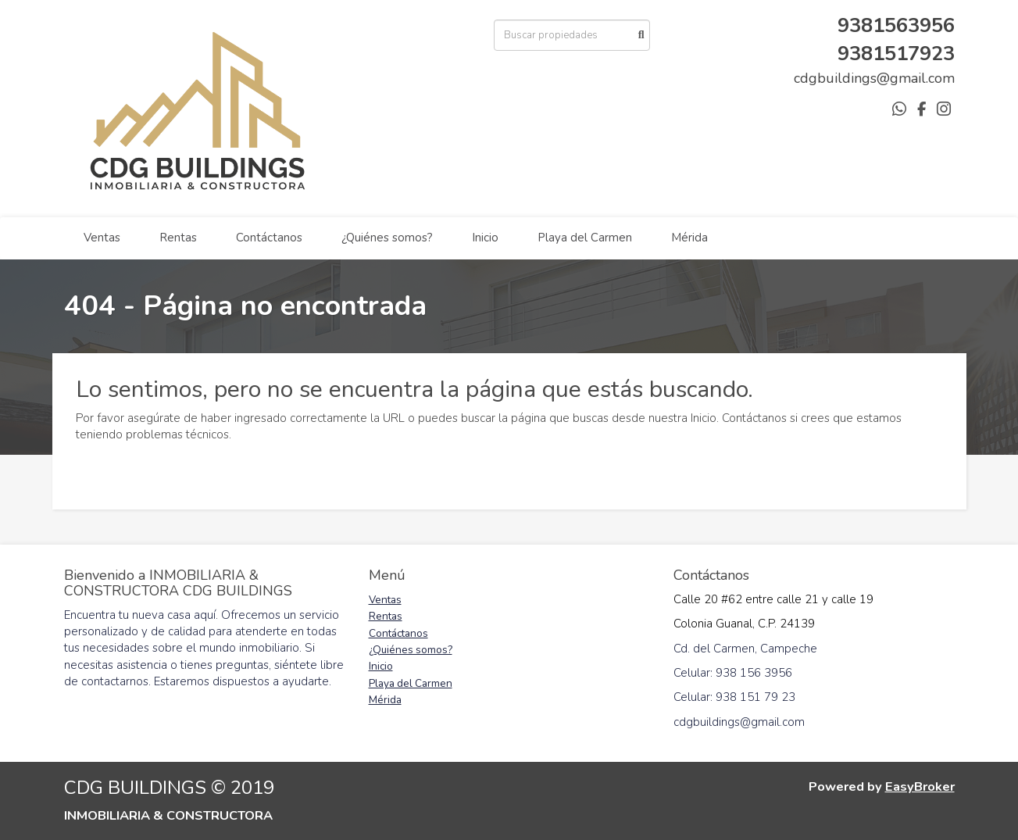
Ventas (102, 237)
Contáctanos (269, 237)
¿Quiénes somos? (387, 237)
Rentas (178, 237)
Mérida (689, 237)
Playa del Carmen (585, 237)
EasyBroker (920, 786)
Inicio (485, 237)
